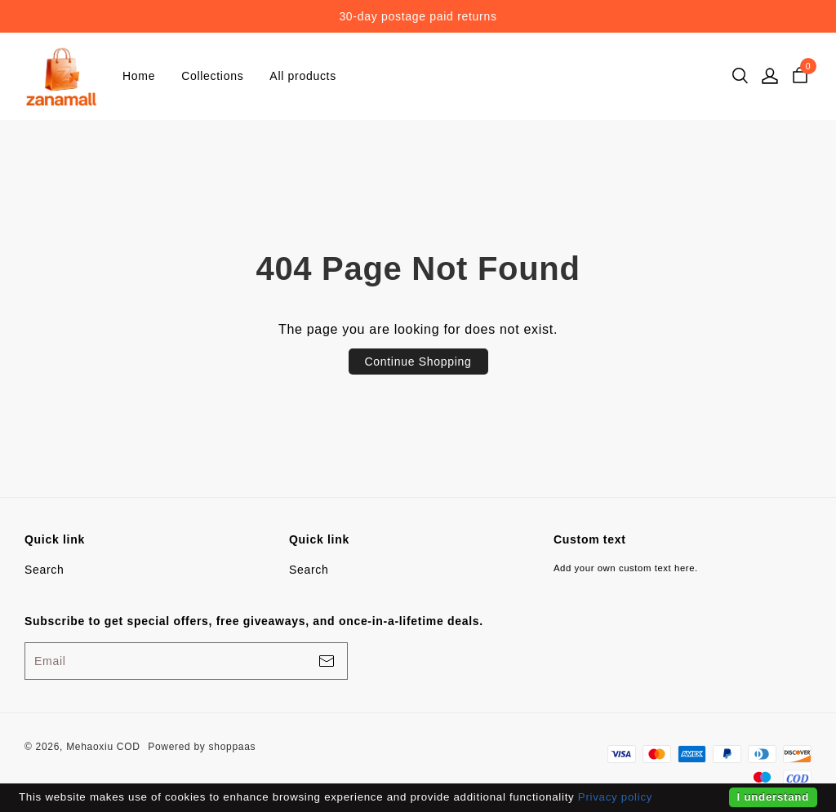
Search (44, 569)
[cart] (800, 75)
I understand (773, 797)
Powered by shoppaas (202, 746)
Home (138, 75)
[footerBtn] (326, 661)
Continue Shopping (418, 361)
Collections (212, 75)
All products (302, 75)
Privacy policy (615, 797)
